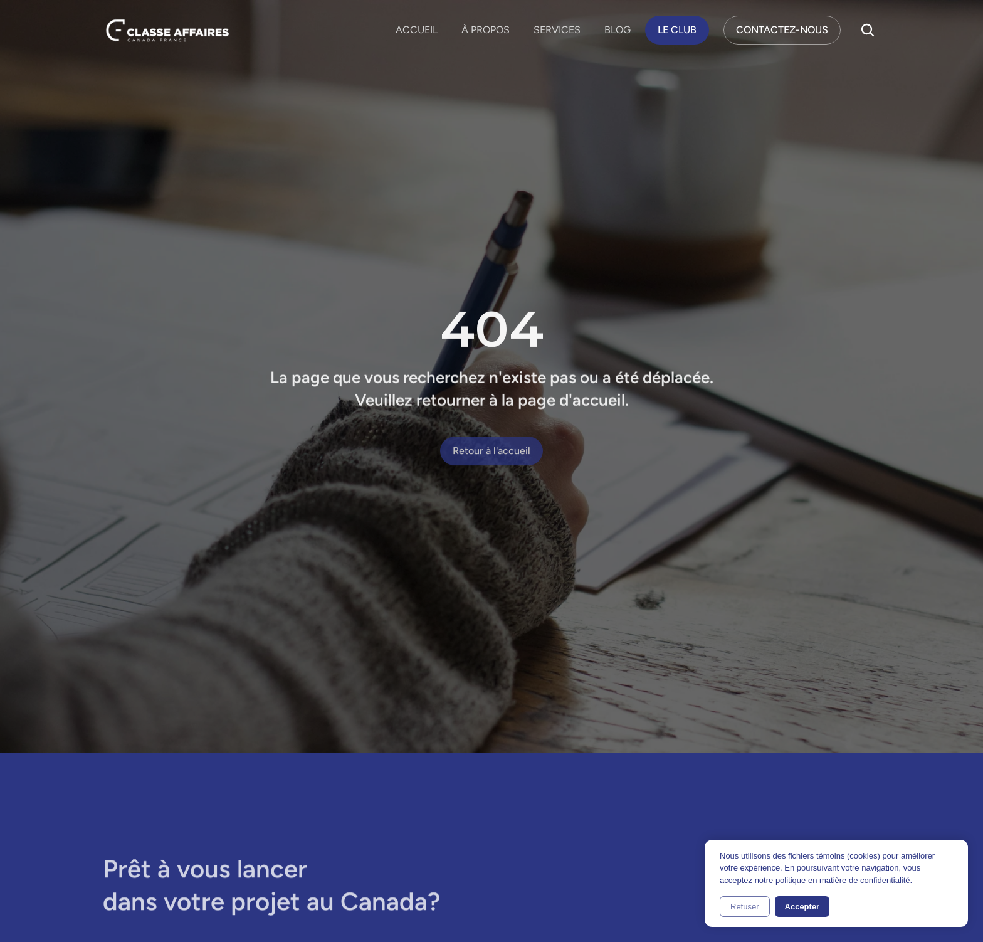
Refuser (744, 906)
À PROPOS (485, 30)
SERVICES (557, 30)
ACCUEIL (417, 30)
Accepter (802, 906)
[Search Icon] (867, 30)
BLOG (617, 30)
